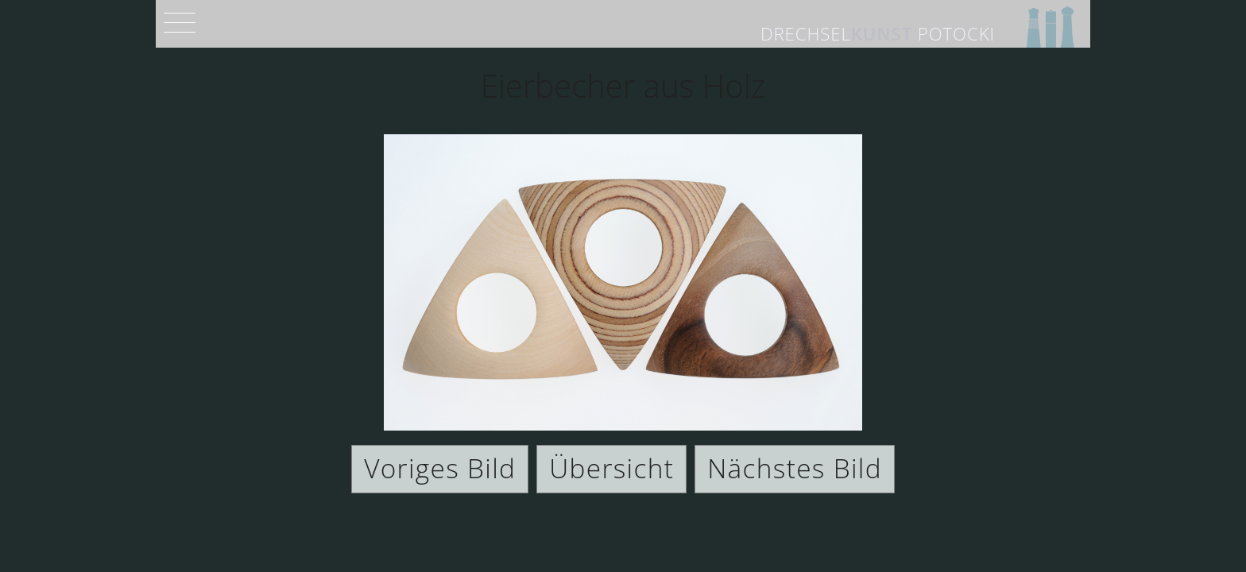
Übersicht (611, 468)
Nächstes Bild (794, 468)
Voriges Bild (440, 468)
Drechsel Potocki (877, 33)
